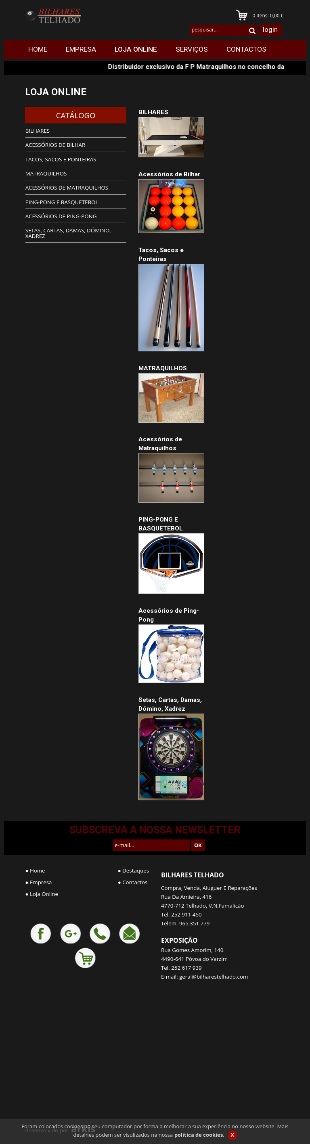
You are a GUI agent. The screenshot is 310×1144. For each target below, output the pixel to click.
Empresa (41, 882)
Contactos (134, 882)
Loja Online (44, 894)
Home (37, 870)
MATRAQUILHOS (162, 368)
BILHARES (153, 112)
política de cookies (198, 1134)
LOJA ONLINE (55, 92)
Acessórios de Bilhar (169, 174)
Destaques (135, 870)
